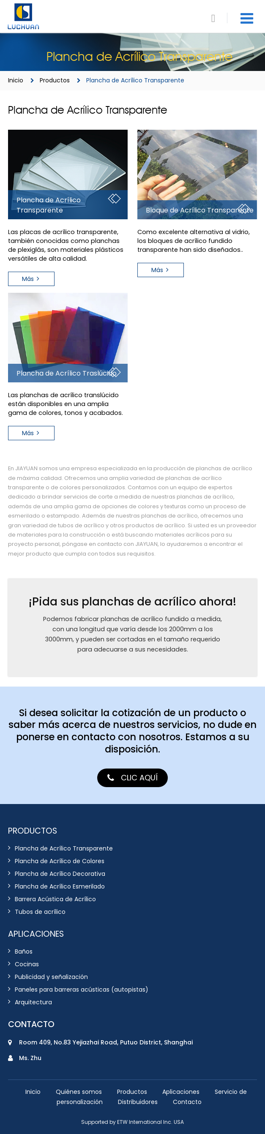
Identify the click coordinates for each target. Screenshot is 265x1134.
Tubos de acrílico (40, 912)
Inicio (15, 80)
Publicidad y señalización (51, 977)
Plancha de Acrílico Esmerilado (60, 887)
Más (28, 279)
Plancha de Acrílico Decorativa (60, 874)
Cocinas (27, 964)
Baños (24, 952)
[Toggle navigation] (246, 18)
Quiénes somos (79, 1092)
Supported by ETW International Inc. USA (132, 1122)
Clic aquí (139, 777)
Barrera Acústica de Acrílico (55, 899)
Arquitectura (33, 1002)
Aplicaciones (180, 1092)
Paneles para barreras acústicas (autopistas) (81, 990)
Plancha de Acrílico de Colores (59, 861)
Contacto (31, 1024)
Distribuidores (138, 1102)
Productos (55, 80)
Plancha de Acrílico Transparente (64, 849)
